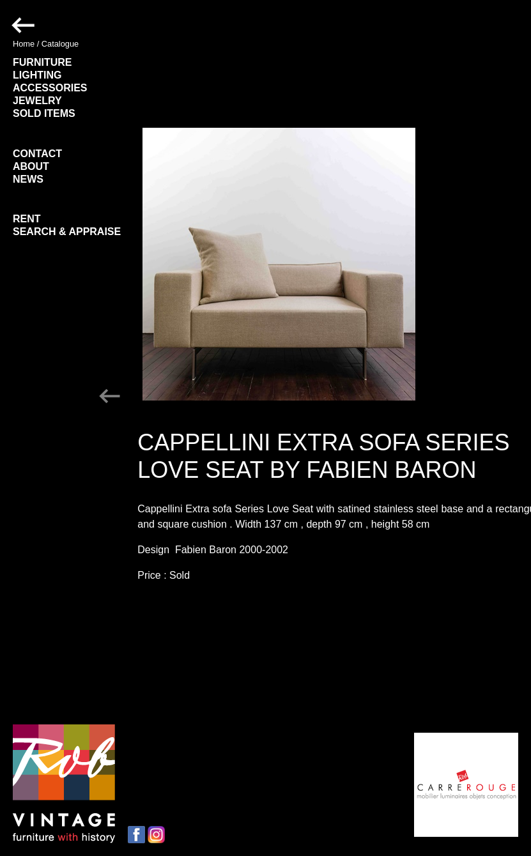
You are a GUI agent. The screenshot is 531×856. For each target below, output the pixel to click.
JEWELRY (37, 100)
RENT (27, 218)
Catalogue (60, 44)
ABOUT (31, 166)
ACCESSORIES (50, 87)
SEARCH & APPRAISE (67, 231)
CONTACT (37, 153)
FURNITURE (42, 62)
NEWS (28, 179)
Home (24, 44)
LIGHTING (37, 75)
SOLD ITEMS (44, 113)
